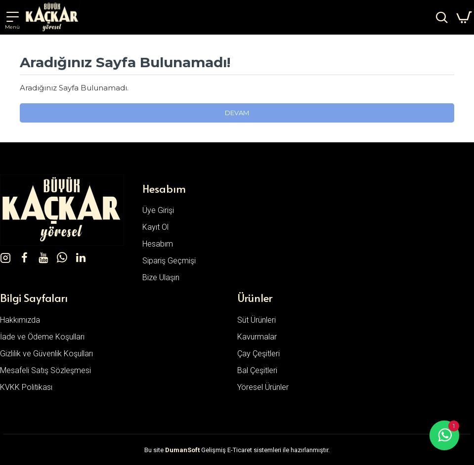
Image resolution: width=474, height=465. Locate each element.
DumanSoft (182, 450)
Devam (237, 113)
